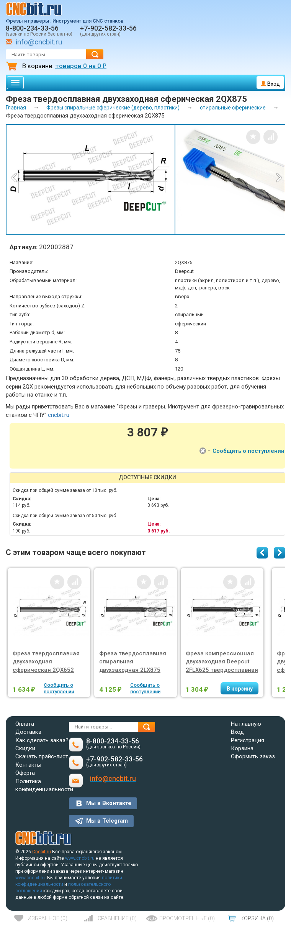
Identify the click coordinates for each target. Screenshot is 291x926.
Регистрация (247, 740)
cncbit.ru (58, 415)
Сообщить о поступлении (248, 450)
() (47, 918)
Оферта (25, 772)
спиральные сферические (233, 108)
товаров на (80, 66)
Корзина (242, 748)
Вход (270, 84)
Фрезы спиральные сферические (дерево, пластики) (113, 108)
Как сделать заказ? (42, 740)
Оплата (24, 723)
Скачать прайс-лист (41, 756)
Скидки (25, 748)
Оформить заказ (253, 756)
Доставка (28, 731)
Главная (16, 108)
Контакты (28, 764)
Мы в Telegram (107, 820)
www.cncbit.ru (80, 858)
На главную (246, 723)
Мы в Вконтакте (108, 803)
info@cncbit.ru (39, 42)
